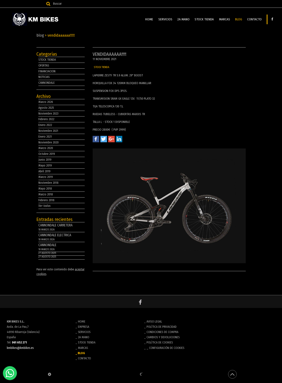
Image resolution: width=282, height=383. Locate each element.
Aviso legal (154, 321)
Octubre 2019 (46, 154)
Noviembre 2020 (48, 142)
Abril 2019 (44, 171)
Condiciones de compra (162, 332)
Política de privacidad (162, 327)
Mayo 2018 (45, 188)
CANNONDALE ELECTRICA (61, 237)
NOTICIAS (44, 77)
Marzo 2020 (45, 148)
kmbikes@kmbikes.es (20, 348)
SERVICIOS (167, 19)
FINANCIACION (46, 71)
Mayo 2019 (45, 165)
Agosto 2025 (46, 108)
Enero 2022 (45, 125)
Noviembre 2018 (48, 183)
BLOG (238, 19)
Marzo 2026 (45, 102)
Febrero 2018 (46, 200)
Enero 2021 (45, 136)
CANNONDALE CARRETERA (61, 227)
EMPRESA (83, 327)
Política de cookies (160, 342)
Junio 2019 (44, 159)
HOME (151, 19)
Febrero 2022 (46, 119)
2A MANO (185, 19)
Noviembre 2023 (48, 113)
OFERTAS (43, 65)
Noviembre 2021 (48, 131)
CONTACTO (254, 19)
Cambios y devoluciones (163, 337)
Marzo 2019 (45, 177)
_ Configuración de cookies (165, 348)
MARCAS (225, 19)
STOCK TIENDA (205, 19)
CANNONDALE (46, 83)
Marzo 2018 (45, 194)
